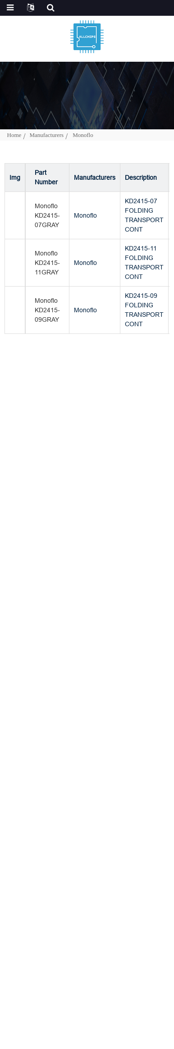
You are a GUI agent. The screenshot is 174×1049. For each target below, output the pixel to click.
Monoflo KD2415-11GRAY (47, 263)
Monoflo (83, 135)
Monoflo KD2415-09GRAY (47, 310)
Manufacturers (46, 135)
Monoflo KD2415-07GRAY (47, 215)
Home (14, 135)
